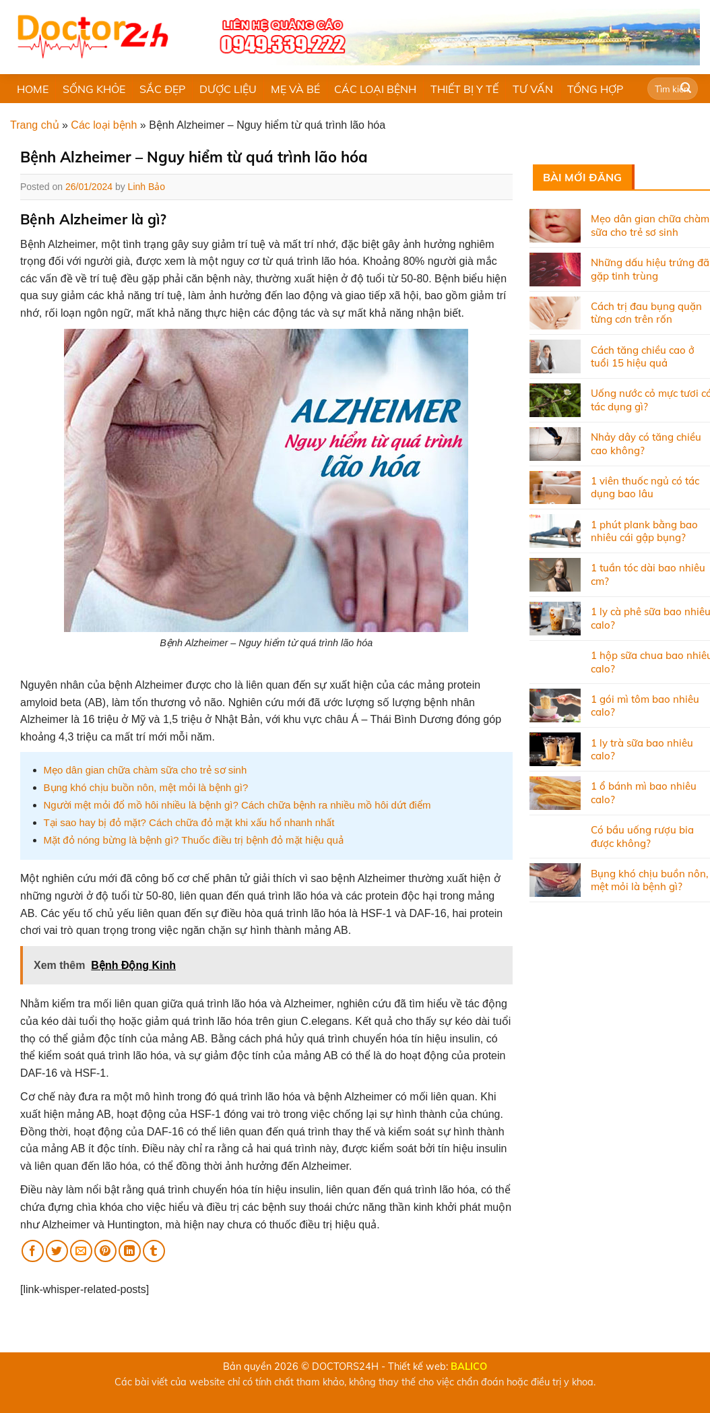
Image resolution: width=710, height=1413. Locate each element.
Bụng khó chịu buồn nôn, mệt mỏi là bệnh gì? (146, 787)
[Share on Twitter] (57, 1251)
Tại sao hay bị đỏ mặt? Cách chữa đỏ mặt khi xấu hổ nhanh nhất (189, 822)
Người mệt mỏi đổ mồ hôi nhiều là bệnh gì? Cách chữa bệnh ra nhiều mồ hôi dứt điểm (237, 805)
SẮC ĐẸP (162, 89)
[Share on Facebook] (33, 1251)
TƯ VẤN (533, 89)
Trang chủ (34, 125)
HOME (33, 89)
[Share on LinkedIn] (130, 1251)
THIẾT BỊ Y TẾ (464, 89)
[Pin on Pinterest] (105, 1251)
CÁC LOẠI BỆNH (375, 89)
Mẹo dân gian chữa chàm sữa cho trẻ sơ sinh (145, 770)
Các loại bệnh (104, 125)
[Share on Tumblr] (154, 1251)
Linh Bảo (146, 186)
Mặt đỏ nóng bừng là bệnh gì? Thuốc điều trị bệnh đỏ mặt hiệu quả (194, 840)
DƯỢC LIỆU (228, 89)
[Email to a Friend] (81, 1251)
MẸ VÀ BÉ (295, 89)
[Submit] (685, 88)
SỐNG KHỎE (94, 89)
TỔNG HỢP (595, 89)
